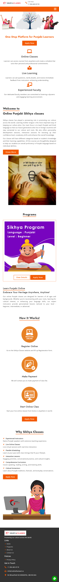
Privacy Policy (9, 560)
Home (7, 544)
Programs (8, 547)
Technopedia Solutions (9, 578)
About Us (8, 550)
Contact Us (9, 553)
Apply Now (29, 43)
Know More (11, 152)
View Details (21, 277)
